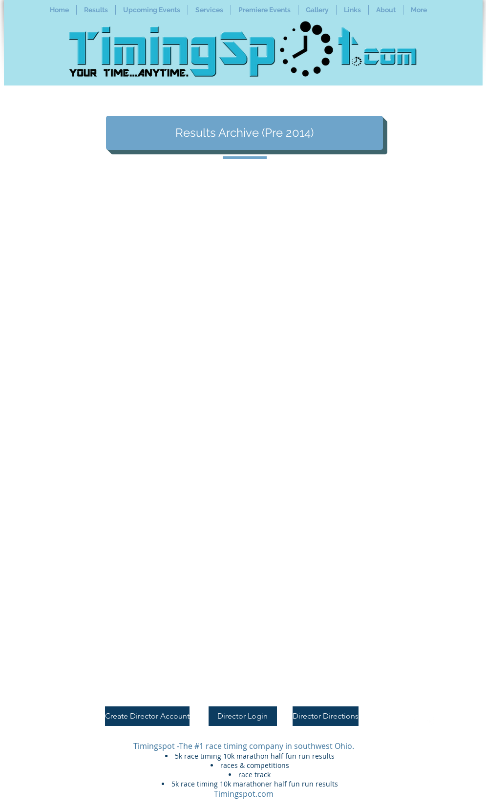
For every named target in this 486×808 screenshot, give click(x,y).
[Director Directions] (326, 716)
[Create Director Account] (147, 716)
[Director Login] (243, 716)
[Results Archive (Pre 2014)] (244, 133)
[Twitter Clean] (430, 721)
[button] (96, 10)
